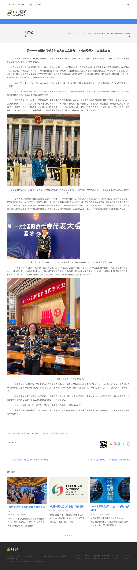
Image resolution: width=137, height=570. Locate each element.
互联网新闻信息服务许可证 (33, 556)
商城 (61, 433)
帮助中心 (107, 558)
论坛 (66, 433)
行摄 (32, 433)
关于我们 (75, 33)
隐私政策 (117, 556)
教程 (23, 433)
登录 (30, 4)
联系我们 (87, 556)
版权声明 (107, 556)
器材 (28, 433)
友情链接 (127, 558)
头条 (14, 433)
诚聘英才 (97, 558)
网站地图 (97, 556)
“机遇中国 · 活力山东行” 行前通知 (66, 506)
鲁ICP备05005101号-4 (51, 556)
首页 (69, 33)
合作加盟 (127, 556)
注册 (38, 4)
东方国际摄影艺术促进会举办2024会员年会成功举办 (30, 460)
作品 (37, 433)
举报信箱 (117, 558)
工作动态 (84, 33)
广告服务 (78, 558)
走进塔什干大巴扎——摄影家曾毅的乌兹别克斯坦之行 (112, 460)
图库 (56, 433)
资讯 (18, 433)
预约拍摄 (87, 558)
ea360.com (28, 561)
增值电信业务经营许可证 (15, 556)
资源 (47, 433)
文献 (51, 433)
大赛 (42, 433)
